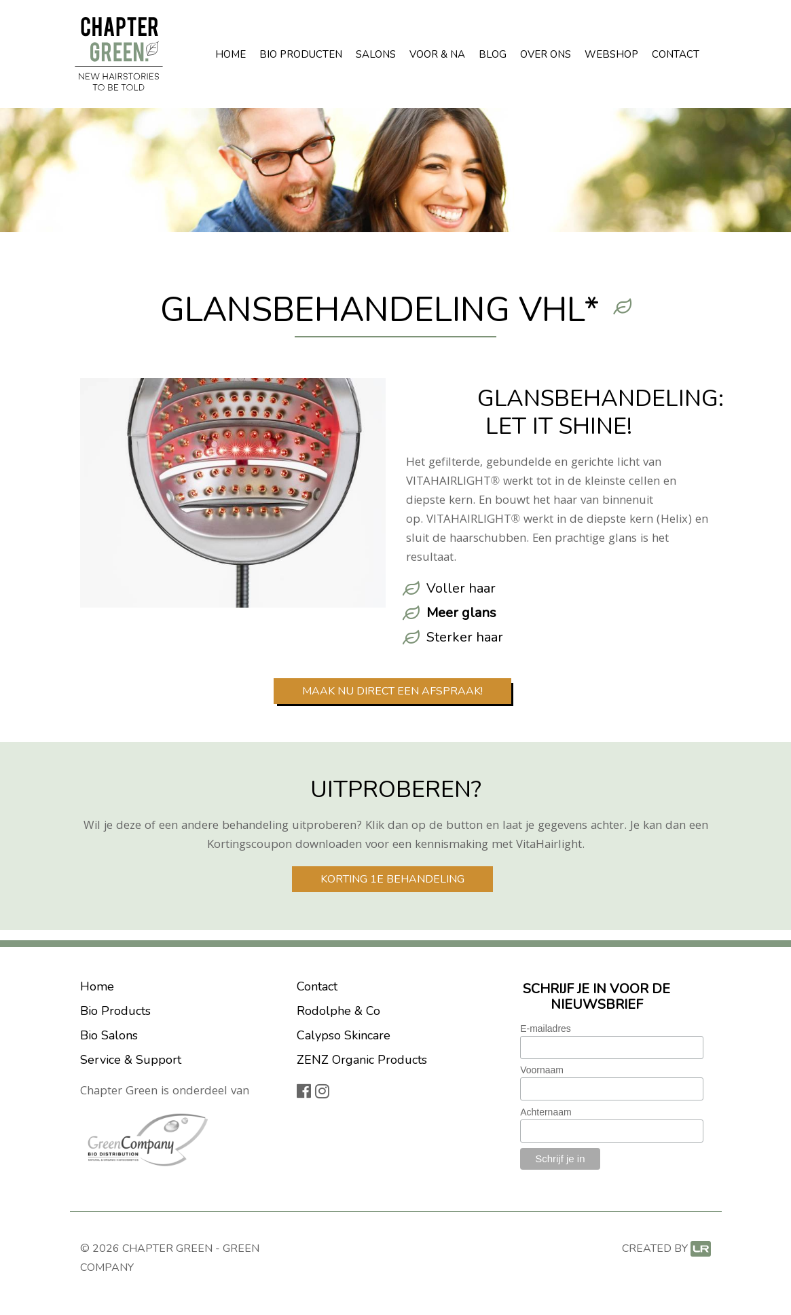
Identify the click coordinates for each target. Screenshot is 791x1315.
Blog (493, 54)
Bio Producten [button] (300, 54)
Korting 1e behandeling (392, 879)
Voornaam (542, 1069)
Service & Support (130, 1060)
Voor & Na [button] (437, 54)
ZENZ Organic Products (362, 1060)
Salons (376, 54)
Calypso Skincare (343, 1035)
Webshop (611, 54)
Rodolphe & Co (338, 1011)
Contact (675, 54)
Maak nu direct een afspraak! (392, 691)
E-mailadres (545, 1028)
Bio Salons (109, 1035)
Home (230, 54)
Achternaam (545, 1112)
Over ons (545, 54)
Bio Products (115, 1011)
